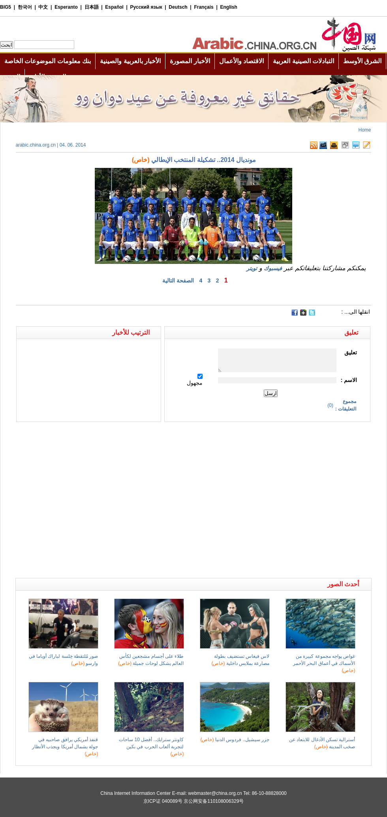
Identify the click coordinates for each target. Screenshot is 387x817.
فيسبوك (273, 268)
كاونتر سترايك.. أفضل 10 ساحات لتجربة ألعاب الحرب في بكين (151, 747)
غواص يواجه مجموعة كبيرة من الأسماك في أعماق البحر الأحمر (324, 663)
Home (364, 130)
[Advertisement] (74, 500)
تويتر (251, 268)
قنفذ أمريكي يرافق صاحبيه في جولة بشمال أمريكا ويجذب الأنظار (65, 747)
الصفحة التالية (178, 280)
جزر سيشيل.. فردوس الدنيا (234, 739)
